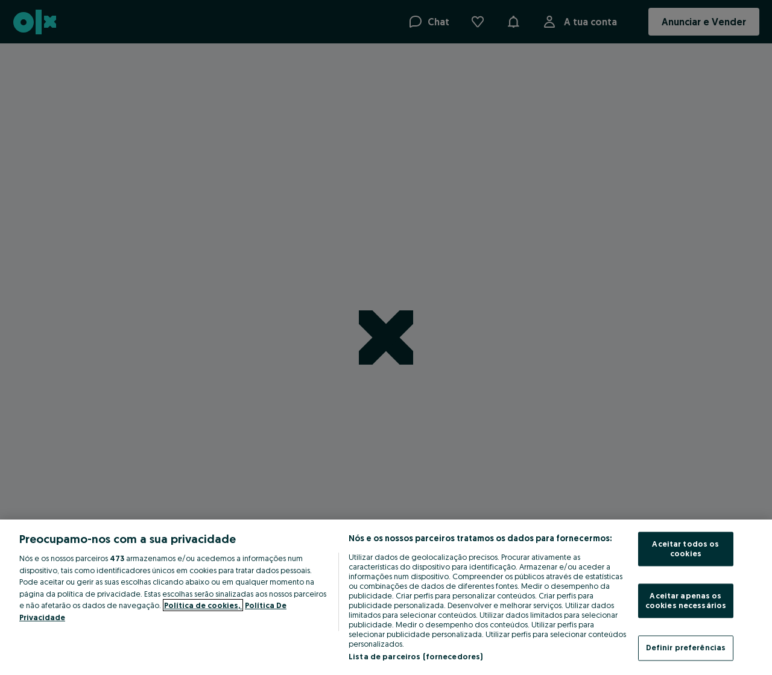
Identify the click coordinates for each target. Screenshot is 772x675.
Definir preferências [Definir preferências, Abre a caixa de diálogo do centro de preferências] (686, 648)
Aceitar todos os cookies (685, 549)
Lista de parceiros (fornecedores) (415, 656)
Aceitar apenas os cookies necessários (685, 601)
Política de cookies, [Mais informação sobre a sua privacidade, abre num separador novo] (203, 605)
